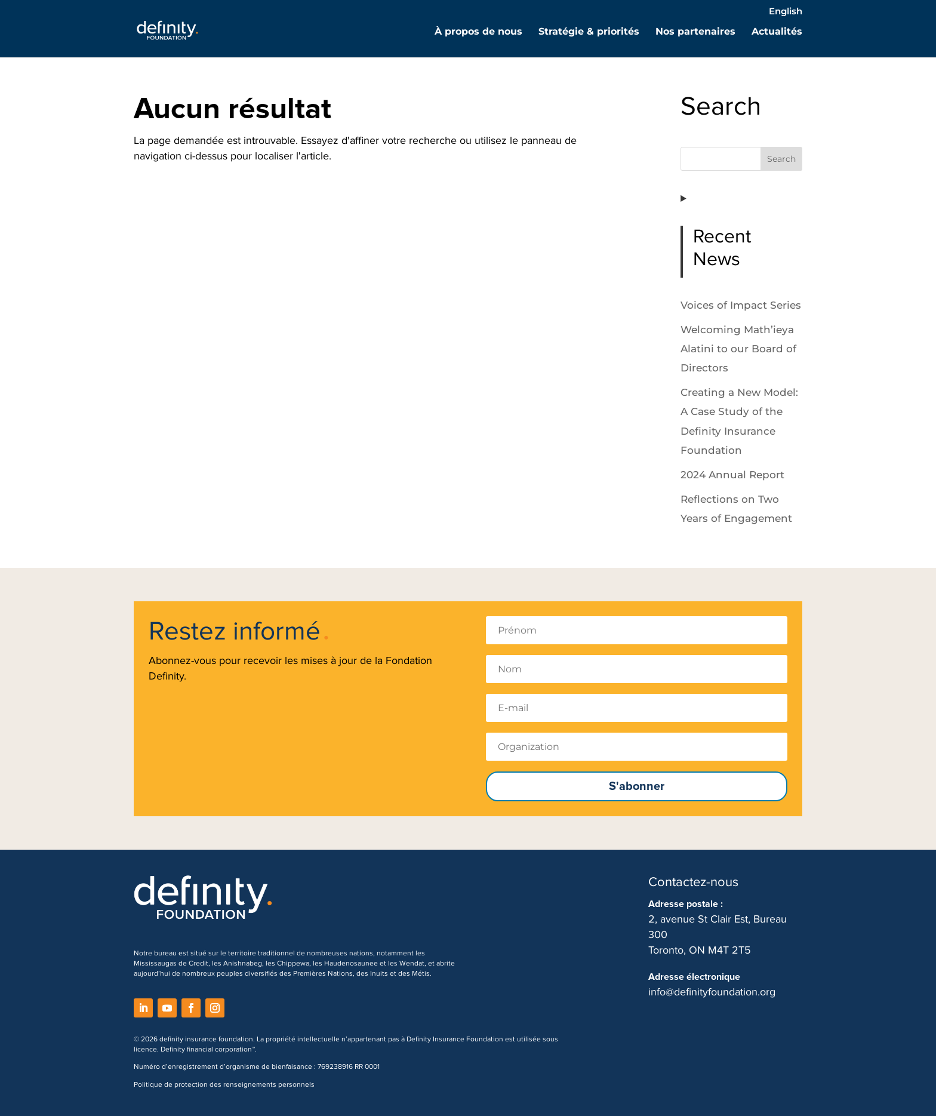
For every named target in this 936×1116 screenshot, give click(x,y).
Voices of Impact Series (741, 305)
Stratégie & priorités (588, 32)
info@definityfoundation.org (711, 991)
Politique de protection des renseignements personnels (224, 1084)
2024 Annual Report (732, 475)
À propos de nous (478, 32)
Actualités (777, 32)
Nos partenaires (695, 32)
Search (781, 158)
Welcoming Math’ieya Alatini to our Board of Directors (738, 349)
